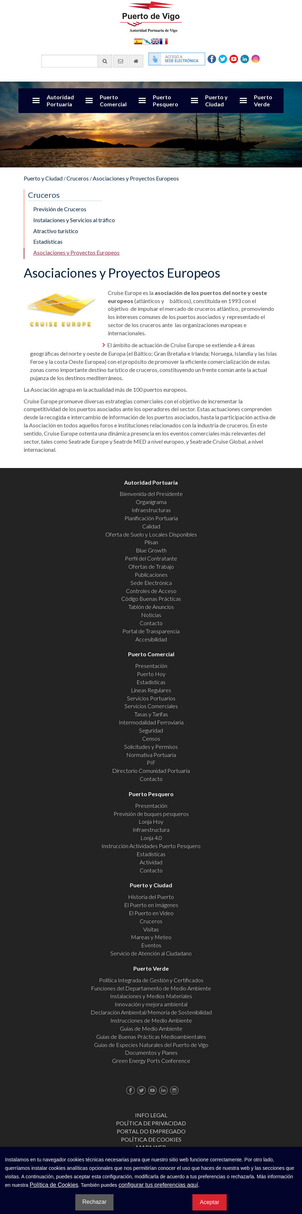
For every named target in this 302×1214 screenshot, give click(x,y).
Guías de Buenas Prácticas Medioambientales (151, 1036)
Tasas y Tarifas (151, 714)
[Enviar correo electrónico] (120, 61)
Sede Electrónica (151, 582)
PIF (151, 762)
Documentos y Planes (151, 1052)
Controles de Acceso (151, 590)
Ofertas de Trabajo (151, 566)
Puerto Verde (263, 100)
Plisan (151, 542)
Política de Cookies (151, 1139)
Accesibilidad (151, 639)
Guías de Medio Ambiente (151, 1028)
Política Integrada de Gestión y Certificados (151, 980)
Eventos (151, 945)
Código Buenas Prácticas (151, 598)
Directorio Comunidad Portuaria (151, 770)
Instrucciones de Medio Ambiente (151, 1020)
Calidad (151, 526)
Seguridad (151, 730)
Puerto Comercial (113, 100)
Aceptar (209, 1202)
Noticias (151, 614)
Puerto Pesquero (165, 100)
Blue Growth (151, 550)
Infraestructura (151, 829)
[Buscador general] (76, 61)
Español (138, 40)
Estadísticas (48, 241)
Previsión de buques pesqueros (151, 813)
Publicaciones (151, 574)
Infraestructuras (151, 510)
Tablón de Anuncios (151, 606)
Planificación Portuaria (151, 518)
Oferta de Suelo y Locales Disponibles (151, 534)
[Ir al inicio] (136, 61)
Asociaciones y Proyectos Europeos (136, 178)
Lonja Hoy (151, 821)
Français (163, 40)
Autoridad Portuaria (60, 100)
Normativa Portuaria (151, 754)
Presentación (151, 665)
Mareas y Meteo (151, 937)
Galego (147, 40)
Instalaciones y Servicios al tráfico (74, 220)
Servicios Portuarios (151, 698)
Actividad (151, 862)
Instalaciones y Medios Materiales (151, 996)
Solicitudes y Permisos (151, 746)
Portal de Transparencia (151, 631)
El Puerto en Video (151, 913)
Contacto (151, 623)
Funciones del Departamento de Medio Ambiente (151, 988)
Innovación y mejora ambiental (151, 1004)
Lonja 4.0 (151, 837)
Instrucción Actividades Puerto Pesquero (151, 845)
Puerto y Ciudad (216, 100)
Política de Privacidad (151, 1123)
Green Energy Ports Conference (151, 1060)
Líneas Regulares (151, 690)
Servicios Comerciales (151, 706)
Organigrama (151, 501)
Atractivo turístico (55, 230)
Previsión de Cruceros (59, 209)
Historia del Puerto (151, 896)
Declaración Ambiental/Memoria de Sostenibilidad (151, 1012)
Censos (151, 738)
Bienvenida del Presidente (151, 493)
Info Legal (151, 1115)
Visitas (151, 929)
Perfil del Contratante (151, 558)
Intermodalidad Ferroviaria (151, 722)
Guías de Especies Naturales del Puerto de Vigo (151, 1044)
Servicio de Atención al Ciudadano (151, 953)
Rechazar (94, 1202)
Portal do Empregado (151, 1131)
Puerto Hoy (151, 673)
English (155, 40)
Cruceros (77, 178)
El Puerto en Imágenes (151, 904)
